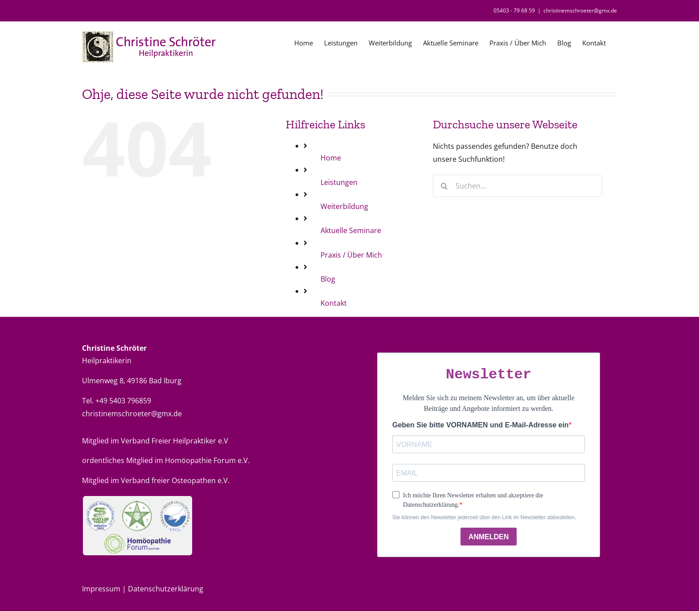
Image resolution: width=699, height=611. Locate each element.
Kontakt (334, 303)
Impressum (102, 589)
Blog (328, 279)
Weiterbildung (344, 206)
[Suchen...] (517, 186)
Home (331, 158)
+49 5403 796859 (123, 401)
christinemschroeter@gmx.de (580, 10)
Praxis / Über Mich (351, 255)
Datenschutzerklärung (165, 589)
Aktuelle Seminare (351, 230)
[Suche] (444, 186)
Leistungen (339, 182)
